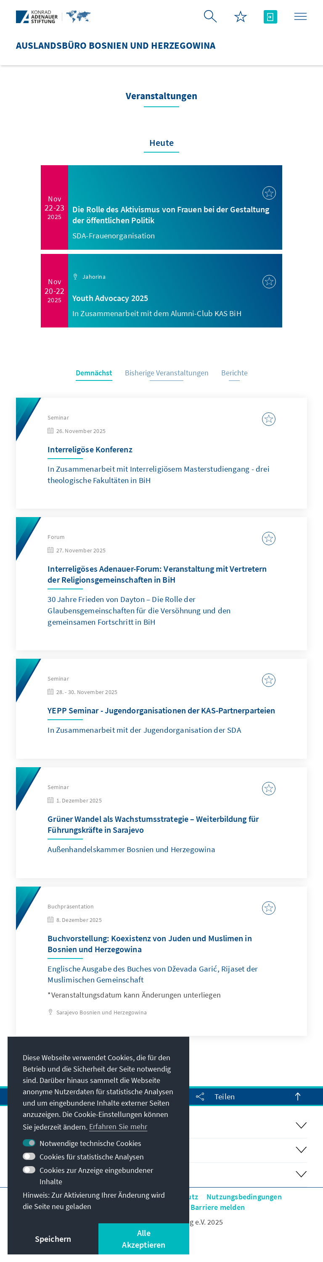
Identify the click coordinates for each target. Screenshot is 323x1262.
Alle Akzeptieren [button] (143, 1239)
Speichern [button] (53, 1238)
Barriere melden (218, 1207)
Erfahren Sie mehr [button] (118, 1126)
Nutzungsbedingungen (244, 1196)
